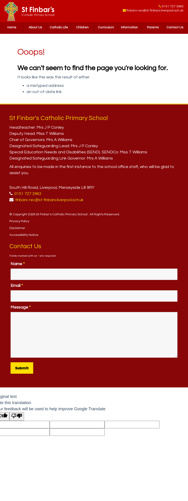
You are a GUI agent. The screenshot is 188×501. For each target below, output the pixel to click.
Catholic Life (59, 28)
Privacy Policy (19, 221)
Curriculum (106, 28)
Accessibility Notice (23, 235)
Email (17, 285)
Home (11, 28)
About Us (35, 28)
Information (129, 28)
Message (21, 307)
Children (82, 28)
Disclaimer (17, 228)
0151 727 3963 (172, 6)
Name (18, 264)
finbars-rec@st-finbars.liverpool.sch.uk (155, 11)
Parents (153, 28)
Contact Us (174, 28)
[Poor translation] (16, 416)
